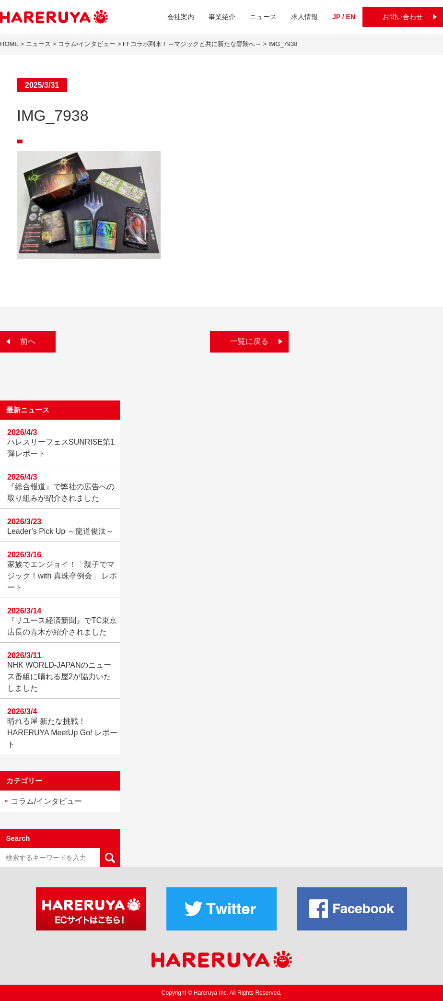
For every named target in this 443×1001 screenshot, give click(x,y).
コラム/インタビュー (46, 801)
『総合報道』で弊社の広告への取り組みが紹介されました (61, 492)
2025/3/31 (42, 85)
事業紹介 (222, 17)
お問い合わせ (403, 17)
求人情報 (304, 17)
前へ (27, 341)
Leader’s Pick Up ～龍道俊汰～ (60, 531)
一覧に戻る (249, 341)
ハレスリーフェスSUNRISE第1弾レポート (61, 448)
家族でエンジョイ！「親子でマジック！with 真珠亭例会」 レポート (62, 575)
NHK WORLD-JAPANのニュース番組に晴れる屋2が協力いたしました (59, 676)
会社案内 (180, 17)
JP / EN (343, 17)
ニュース (263, 17)
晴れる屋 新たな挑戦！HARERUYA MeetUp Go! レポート (62, 732)
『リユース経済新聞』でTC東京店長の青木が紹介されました (62, 626)
